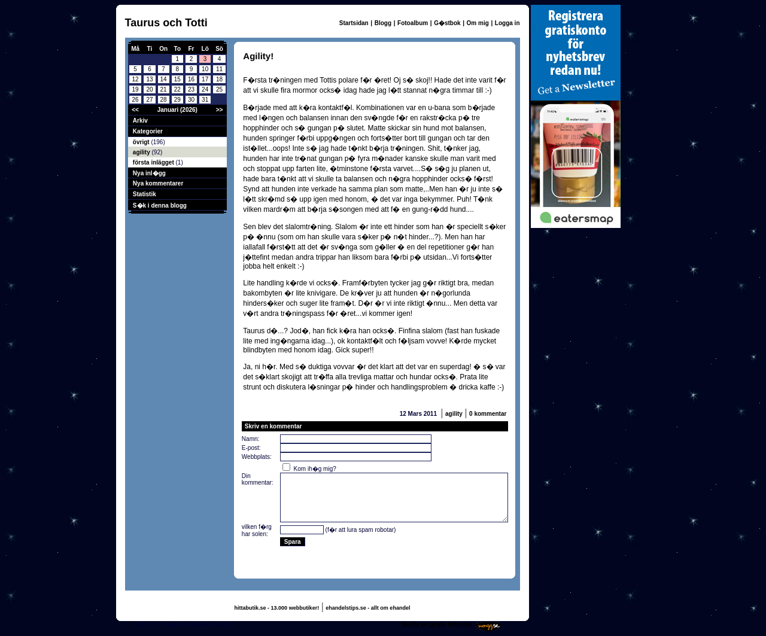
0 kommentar (487, 413)
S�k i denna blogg (160, 205)
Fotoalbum (412, 23)
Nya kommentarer (158, 183)
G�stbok (447, 23)
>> (219, 109)
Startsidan (354, 23)
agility (142, 152)
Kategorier (148, 131)
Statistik (144, 194)
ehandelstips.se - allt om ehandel (368, 608)
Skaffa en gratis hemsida (437, 624)
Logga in (507, 23)
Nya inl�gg (149, 173)
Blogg (383, 23)
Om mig (478, 23)
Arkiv (140, 120)
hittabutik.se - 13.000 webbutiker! (277, 608)
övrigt (142, 142)
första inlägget (154, 162)
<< (135, 109)
